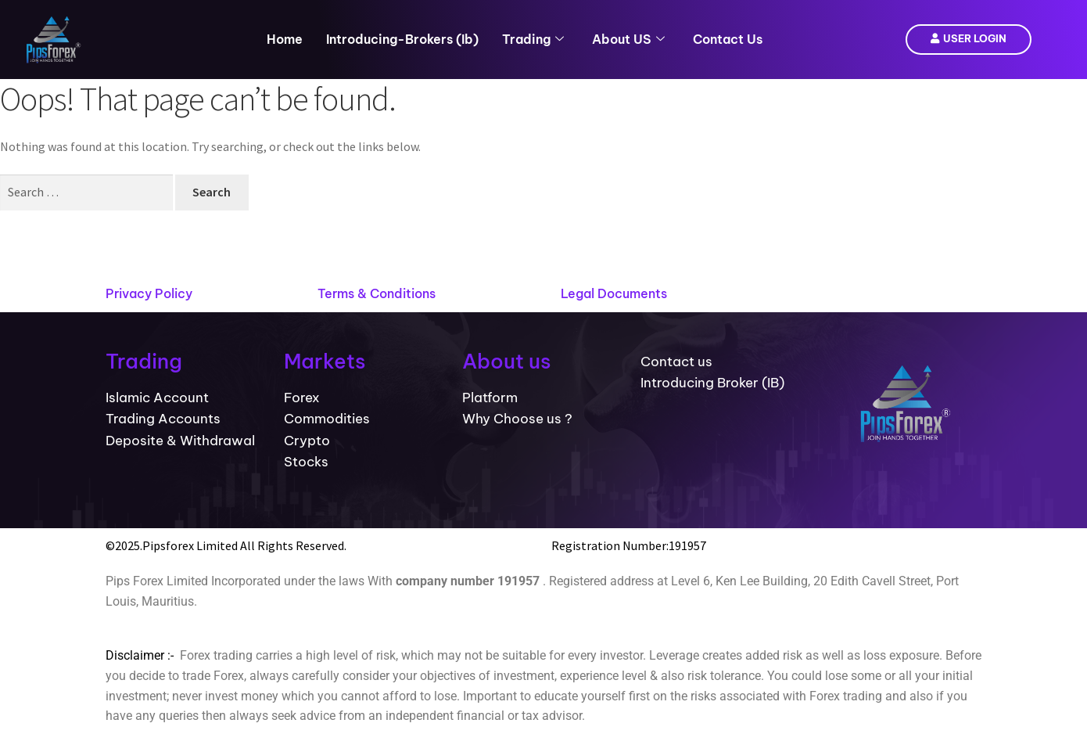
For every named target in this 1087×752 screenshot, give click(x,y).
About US (628, 39)
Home (285, 39)
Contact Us (727, 39)
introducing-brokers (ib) (402, 39)
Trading (533, 39)
